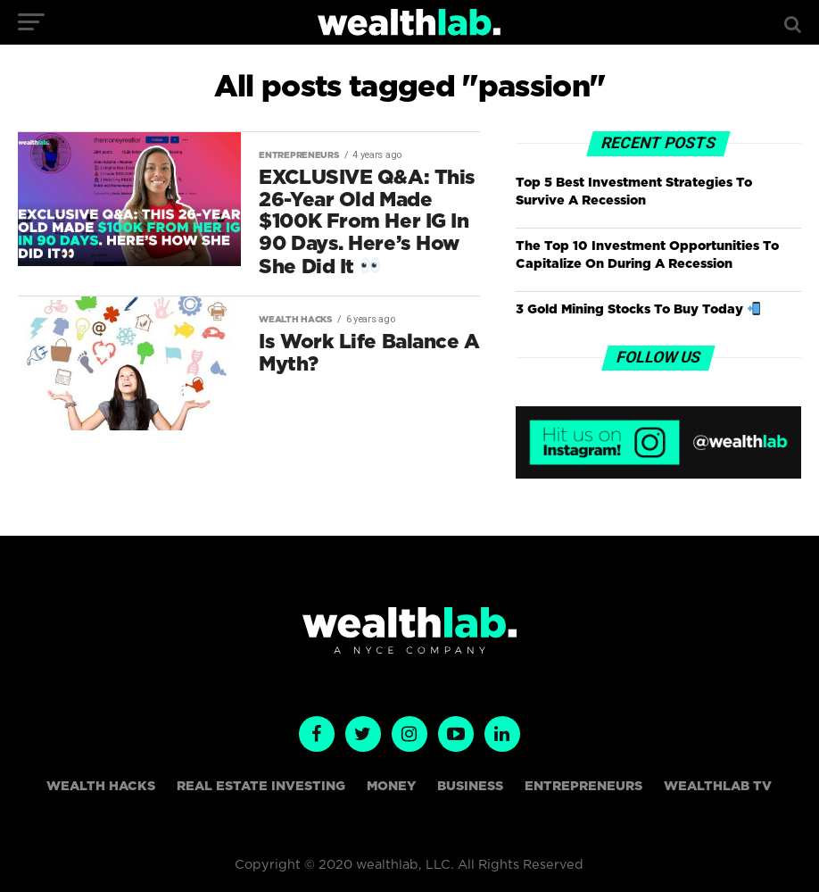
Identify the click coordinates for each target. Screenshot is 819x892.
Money (391, 786)
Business (470, 786)
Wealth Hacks (100, 786)
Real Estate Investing (261, 786)
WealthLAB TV (718, 786)
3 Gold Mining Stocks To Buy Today (638, 309)
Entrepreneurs (583, 786)
